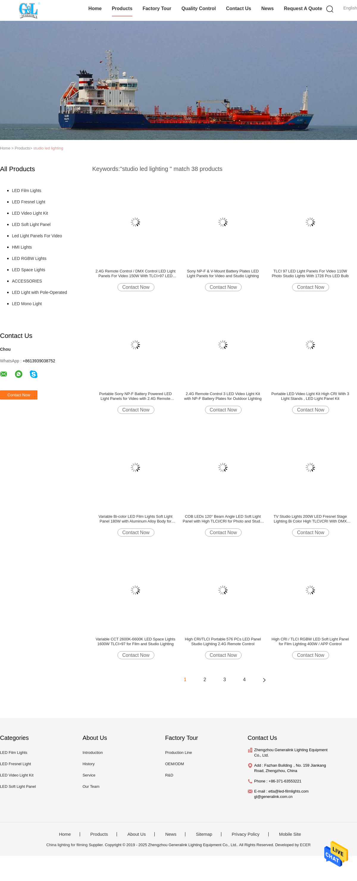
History (88, 764)
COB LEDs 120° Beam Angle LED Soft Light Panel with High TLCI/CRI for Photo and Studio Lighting (223, 519)
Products (122, 8)
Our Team (90, 786)
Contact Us (238, 8)
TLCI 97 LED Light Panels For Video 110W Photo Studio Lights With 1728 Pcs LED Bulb (310, 273)
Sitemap (204, 834)
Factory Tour (157, 8)
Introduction (92, 752)
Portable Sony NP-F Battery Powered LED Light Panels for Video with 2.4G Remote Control (135, 396)
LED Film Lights (26, 190)
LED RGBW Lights (29, 258)
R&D (169, 775)
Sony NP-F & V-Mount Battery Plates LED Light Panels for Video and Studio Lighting (223, 273)
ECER (305, 845)
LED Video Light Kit (30, 213)
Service (88, 775)
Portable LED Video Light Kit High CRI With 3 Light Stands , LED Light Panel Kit (310, 396)
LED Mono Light (27, 303)
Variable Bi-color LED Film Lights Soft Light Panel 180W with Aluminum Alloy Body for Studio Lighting (135, 519)
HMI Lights (22, 247)
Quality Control (198, 8)
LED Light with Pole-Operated (39, 292)
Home (94, 8)
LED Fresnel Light (28, 201)
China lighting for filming (67, 845)
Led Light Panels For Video (37, 235)
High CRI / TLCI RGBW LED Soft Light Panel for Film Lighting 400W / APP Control (310, 641)
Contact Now (136, 287)
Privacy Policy (245, 834)
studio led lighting (48, 148)
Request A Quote (303, 8)
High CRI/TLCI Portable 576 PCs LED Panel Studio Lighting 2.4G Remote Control (223, 641)
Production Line (178, 752)
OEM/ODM (174, 764)
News (267, 8)
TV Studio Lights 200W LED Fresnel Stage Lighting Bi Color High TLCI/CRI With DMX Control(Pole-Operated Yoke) (310, 519)
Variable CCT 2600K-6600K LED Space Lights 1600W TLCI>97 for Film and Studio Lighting (136, 641)
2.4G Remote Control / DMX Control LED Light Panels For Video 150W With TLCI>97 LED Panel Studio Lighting (135, 273)
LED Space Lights (28, 269)
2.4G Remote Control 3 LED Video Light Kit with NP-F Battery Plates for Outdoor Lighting (223, 396)
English (350, 8)
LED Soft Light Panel (31, 224)
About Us (136, 834)
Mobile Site (290, 834)
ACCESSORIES (27, 281)
